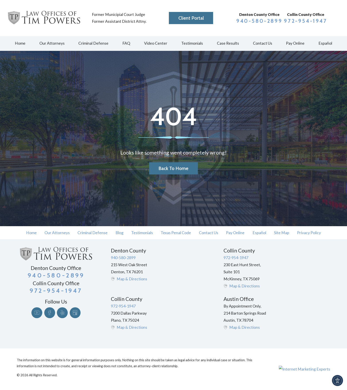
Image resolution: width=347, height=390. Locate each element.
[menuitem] (20, 43)
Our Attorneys (57, 232)
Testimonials (142, 232)
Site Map (281, 232)
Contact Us (208, 232)
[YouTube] (36, 312)
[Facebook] (49, 312)
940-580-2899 (259, 21)
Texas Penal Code (176, 232)
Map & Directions (132, 279)
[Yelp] (62, 312)
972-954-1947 (305, 21)
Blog (119, 232)
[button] (337, 380)
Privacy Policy (309, 232)
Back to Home (173, 168)
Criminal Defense (92, 232)
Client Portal (191, 18)
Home (31, 232)
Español (259, 232)
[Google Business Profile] (75, 312)
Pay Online (235, 232)
